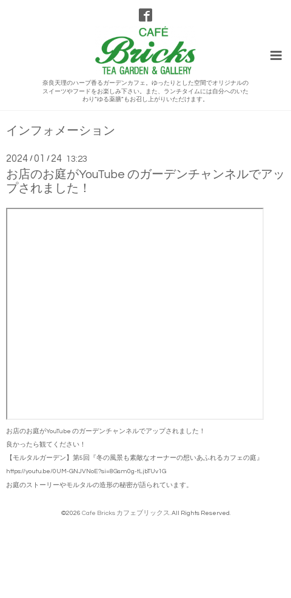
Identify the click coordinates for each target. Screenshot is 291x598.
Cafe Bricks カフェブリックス (126, 513)
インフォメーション (60, 131)
